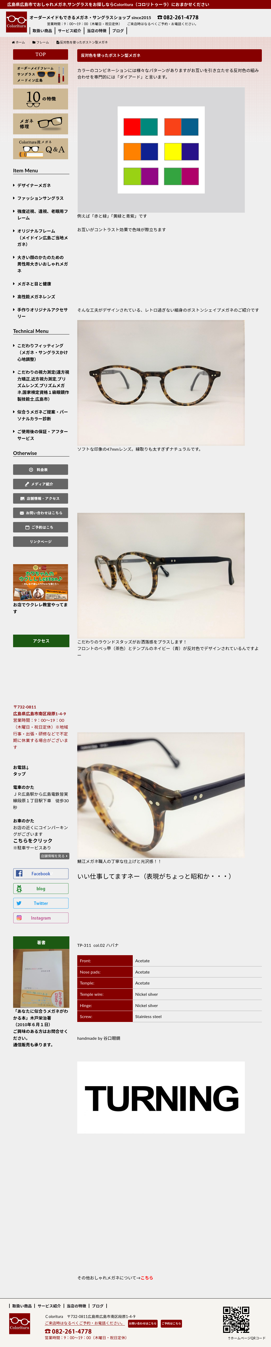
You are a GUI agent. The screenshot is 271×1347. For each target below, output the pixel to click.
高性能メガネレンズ (36, 296)
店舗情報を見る (53, 856)
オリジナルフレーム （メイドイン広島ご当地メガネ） (42, 237)
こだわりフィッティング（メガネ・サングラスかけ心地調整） (42, 352)
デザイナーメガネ (34, 185)
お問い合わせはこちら (143, 1323)
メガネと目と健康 (34, 283)
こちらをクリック (33, 841)
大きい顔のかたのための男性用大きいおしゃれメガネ (42, 264)
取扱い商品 (42, 30)
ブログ (118, 30)
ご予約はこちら (171, 1323)
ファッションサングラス (40, 198)
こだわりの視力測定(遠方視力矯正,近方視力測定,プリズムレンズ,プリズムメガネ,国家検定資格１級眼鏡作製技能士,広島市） (43, 385)
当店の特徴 (96, 30)
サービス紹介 (69, 30)
